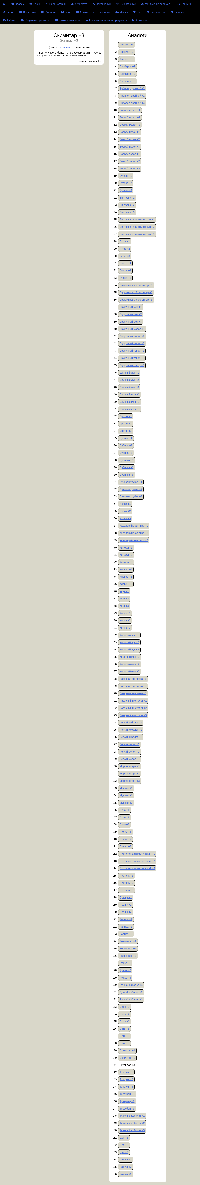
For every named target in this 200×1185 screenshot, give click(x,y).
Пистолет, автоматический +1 (137, 853)
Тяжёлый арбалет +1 (132, 1115)
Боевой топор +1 (130, 154)
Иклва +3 (125, 518)
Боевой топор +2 (130, 161)
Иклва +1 (125, 503)
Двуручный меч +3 (131, 321)
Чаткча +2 (125, 1167)
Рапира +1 (126, 919)
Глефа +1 (125, 263)
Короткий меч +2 (130, 664)
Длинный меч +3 (129, 409)
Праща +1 (126, 897)
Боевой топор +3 (130, 168)
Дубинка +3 (126, 474)
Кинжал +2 (126, 555)
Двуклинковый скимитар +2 (136, 292)
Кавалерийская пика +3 (134, 540)
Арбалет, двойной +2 (132, 95)
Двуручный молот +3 (132, 343)
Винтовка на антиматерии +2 (137, 226)
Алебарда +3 (127, 81)
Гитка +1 (125, 241)
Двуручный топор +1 (132, 350)
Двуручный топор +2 (132, 358)
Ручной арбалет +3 (131, 999)
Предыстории (55, 4)
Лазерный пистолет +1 (133, 700)
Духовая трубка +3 (131, 496)
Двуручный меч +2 (131, 314)
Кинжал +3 (126, 562)
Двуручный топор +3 (132, 365)
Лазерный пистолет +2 (133, 708)
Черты (8, 12)
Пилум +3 (125, 846)
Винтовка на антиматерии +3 (137, 234)
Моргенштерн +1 (130, 766)
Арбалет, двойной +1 (132, 88)
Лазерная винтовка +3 (133, 693)
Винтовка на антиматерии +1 (137, 219)
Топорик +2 (126, 1079)
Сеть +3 (124, 1043)
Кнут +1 (124, 591)
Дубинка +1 (126, 460)
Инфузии (48, 12)
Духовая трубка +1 (131, 482)
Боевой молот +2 (130, 117)
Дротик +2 (126, 423)
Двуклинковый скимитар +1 (136, 285)
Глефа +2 (125, 270)
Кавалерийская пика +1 (134, 525)
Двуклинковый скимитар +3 (136, 299)
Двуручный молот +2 (132, 336)
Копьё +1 (125, 613)
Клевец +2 (126, 576)
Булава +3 (126, 190)
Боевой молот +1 (130, 110)
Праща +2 (126, 904)
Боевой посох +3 (130, 146)
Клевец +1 (126, 569)
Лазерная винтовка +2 (133, 686)
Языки (82, 12)
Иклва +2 (125, 511)
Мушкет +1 (126, 788)
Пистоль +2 (126, 882)
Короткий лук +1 (129, 635)
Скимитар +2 (127, 1057)
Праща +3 (126, 912)
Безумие (178, 12)
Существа (79, 4)
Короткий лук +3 (129, 649)
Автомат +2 (126, 51)
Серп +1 (125, 1006)
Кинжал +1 (126, 547)
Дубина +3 (126, 452)
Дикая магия (156, 12)
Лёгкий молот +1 (129, 744)
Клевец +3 (126, 584)
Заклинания (101, 4)
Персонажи (101, 12)
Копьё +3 (125, 627)
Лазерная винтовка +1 (133, 678)
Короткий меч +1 (130, 656)
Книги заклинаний (67, 20)
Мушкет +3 (126, 802)
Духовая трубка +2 (131, 489)
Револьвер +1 (128, 941)
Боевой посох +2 (130, 139)
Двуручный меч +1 (131, 307)
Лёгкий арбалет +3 (131, 737)
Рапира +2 (126, 926)
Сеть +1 (124, 1028)
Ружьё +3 (125, 977)
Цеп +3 (124, 1152)
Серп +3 (125, 1021)
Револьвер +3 (128, 955)
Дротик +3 (126, 431)
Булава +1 (126, 176)
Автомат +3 (126, 59)
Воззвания (27, 12)
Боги (65, 12)
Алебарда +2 (127, 73)
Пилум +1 (125, 831)
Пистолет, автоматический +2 (137, 861)
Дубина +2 (126, 445)
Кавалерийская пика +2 (134, 533)
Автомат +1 (126, 44)
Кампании (140, 20)
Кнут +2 (124, 598)
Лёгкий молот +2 (129, 751)
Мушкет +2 (126, 795)
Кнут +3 (124, 606)
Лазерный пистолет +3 (133, 715)
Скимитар (64, 47)
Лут (137, 12)
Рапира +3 (126, 934)
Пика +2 (124, 817)
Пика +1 (124, 810)
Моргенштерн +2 (130, 773)
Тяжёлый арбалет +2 (132, 1123)
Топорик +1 (126, 1072)
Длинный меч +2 (129, 401)
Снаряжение (126, 4)
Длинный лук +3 (129, 387)
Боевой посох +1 (130, 132)
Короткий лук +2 (129, 642)
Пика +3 (124, 824)
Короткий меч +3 (130, 671)
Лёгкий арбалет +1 (131, 722)
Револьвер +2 (128, 948)
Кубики (9, 20)
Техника (184, 4)
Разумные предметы (35, 20)
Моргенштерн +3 (130, 781)
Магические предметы (156, 4)
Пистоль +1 (126, 875)
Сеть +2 (124, 1036)
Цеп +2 (124, 1145)
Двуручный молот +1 (132, 329)
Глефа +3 (125, 277)
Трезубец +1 (127, 1094)
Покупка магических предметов (106, 20)
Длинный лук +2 (129, 380)
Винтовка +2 (127, 205)
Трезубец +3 (127, 1108)
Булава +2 (126, 183)
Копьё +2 (125, 620)
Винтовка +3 (127, 212)
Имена (121, 12)
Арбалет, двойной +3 (132, 103)
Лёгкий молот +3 (129, 759)
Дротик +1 (126, 416)
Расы (34, 4)
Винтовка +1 (127, 197)
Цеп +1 (124, 1137)
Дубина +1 (126, 438)
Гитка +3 (125, 256)
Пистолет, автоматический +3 (137, 868)
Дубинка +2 (126, 467)
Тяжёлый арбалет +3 (132, 1130)
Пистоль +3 (126, 890)
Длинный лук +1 (129, 372)
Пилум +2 (125, 839)
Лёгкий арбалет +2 (131, 729)
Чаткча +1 (125, 1159)
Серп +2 (125, 1014)
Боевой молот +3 (130, 124)
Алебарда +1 (127, 66)
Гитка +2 (125, 248)
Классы (17, 4)
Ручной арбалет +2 (131, 992)
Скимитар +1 (127, 1050)
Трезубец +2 (127, 1101)
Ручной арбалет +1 (131, 985)
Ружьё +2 (125, 970)
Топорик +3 (126, 1086)
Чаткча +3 (125, 1174)
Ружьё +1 (125, 963)
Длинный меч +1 (129, 394)
